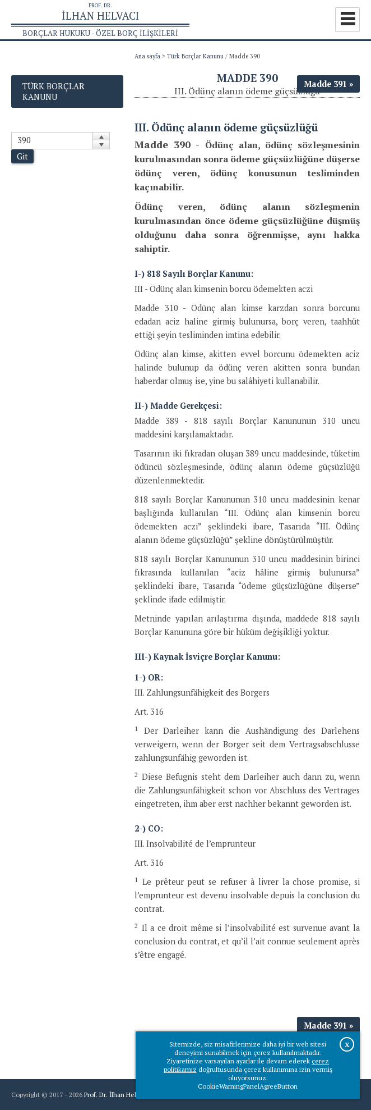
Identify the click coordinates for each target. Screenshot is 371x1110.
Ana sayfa (147, 56)
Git (22, 156)
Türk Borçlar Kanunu (195, 56)
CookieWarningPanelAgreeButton (248, 1086)
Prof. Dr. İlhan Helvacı (116, 1094)
